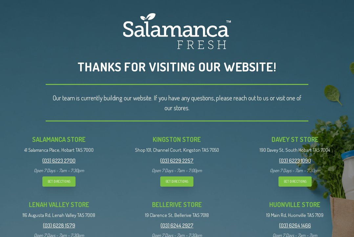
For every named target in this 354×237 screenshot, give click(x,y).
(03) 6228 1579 (59, 225)
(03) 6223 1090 (295, 160)
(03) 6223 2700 (59, 160)
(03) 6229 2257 (176, 160)
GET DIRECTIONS (59, 181)
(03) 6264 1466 (295, 225)
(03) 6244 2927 (177, 225)
